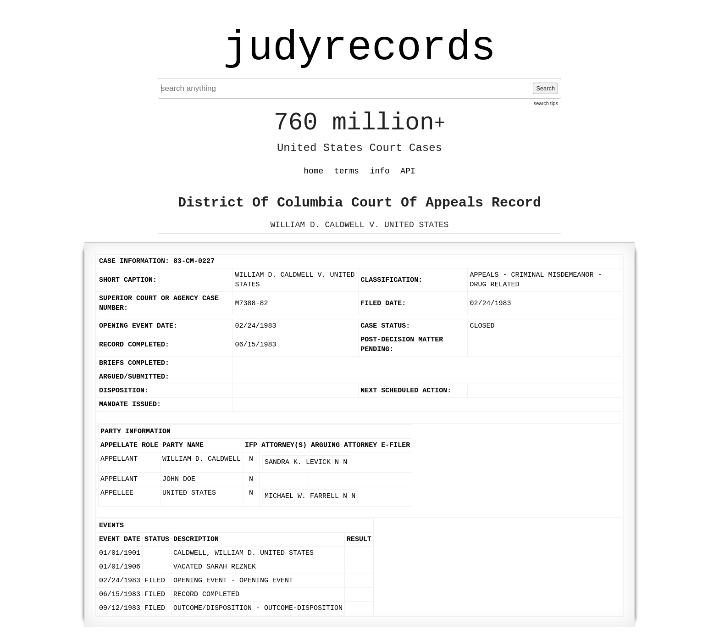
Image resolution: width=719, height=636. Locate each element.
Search (545, 88)
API (407, 171)
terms (346, 171)
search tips (546, 103)
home (313, 171)
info (380, 171)
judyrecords (359, 48)
